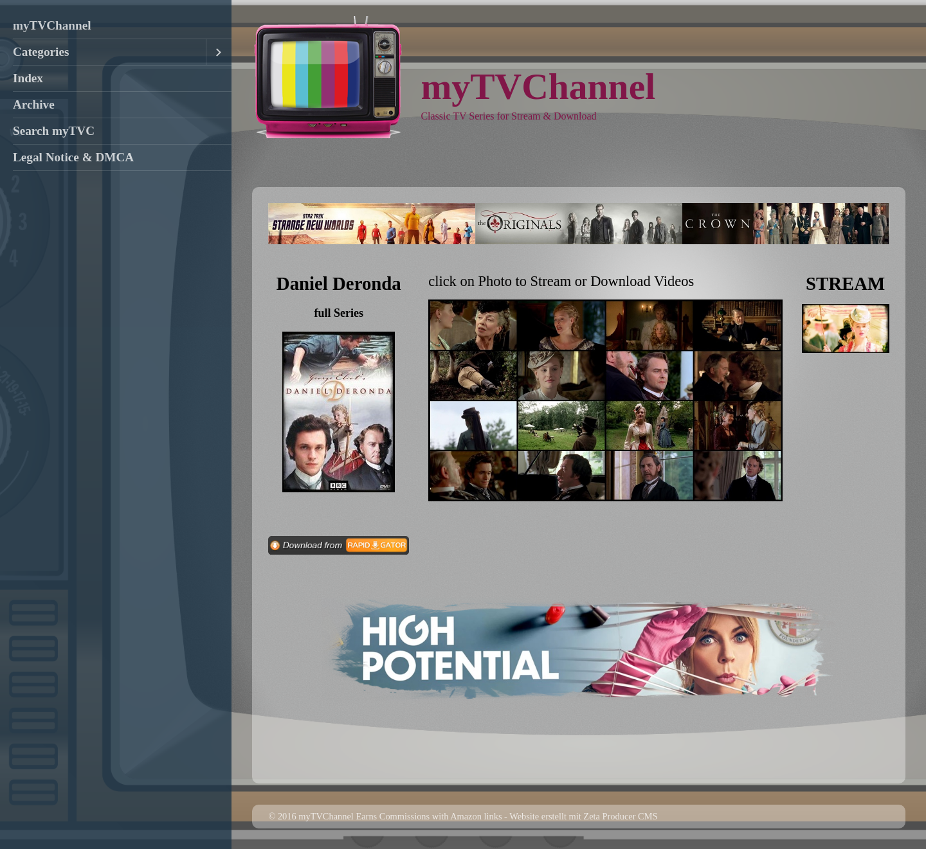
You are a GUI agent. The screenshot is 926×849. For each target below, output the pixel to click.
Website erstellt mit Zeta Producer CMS (583, 816)
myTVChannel (52, 25)
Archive (34, 104)
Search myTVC (54, 131)
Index (28, 78)
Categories (41, 51)
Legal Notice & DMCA (73, 157)
